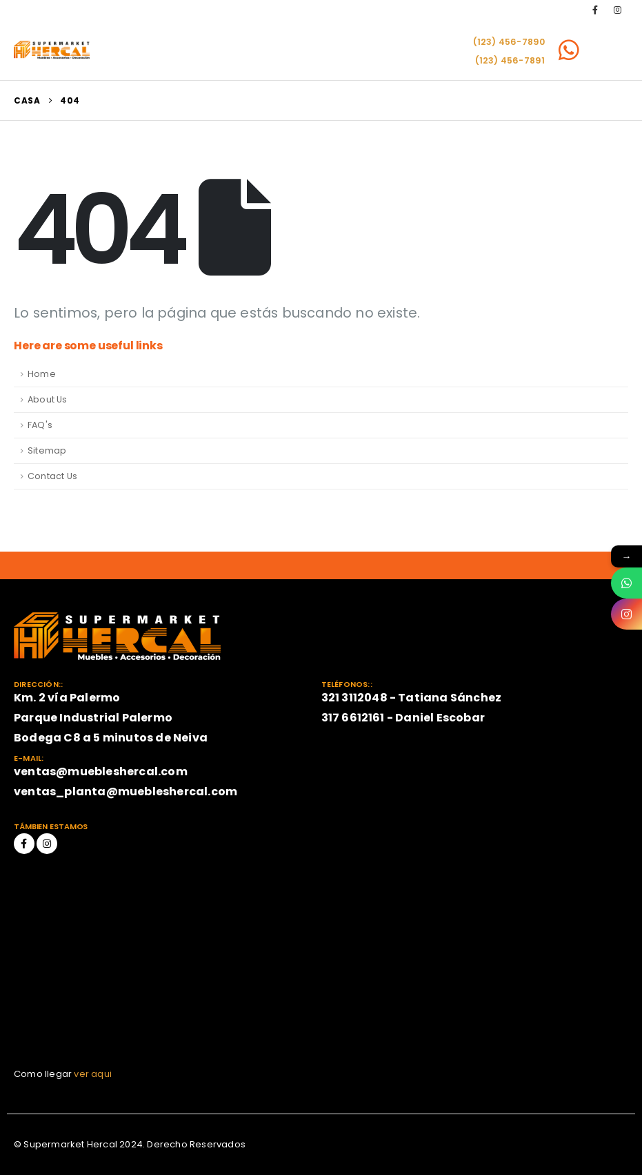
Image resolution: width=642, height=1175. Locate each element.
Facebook (24, 843)
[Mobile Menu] (610, 49)
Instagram (47, 843)
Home (42, 374)
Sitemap (47, 450)
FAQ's (40, 425)
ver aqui (93, 1073)
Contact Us (52, 476)
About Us (48, 399)
